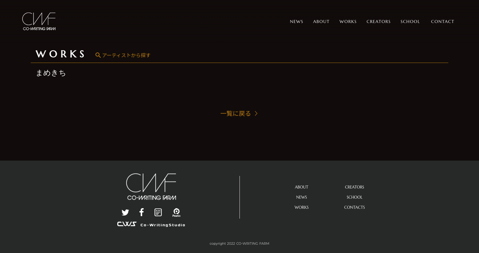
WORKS (61, 54)
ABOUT (301, 187)
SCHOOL (354, 197)
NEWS (301, 197)
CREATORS (354, 187)
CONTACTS (354, 207)
